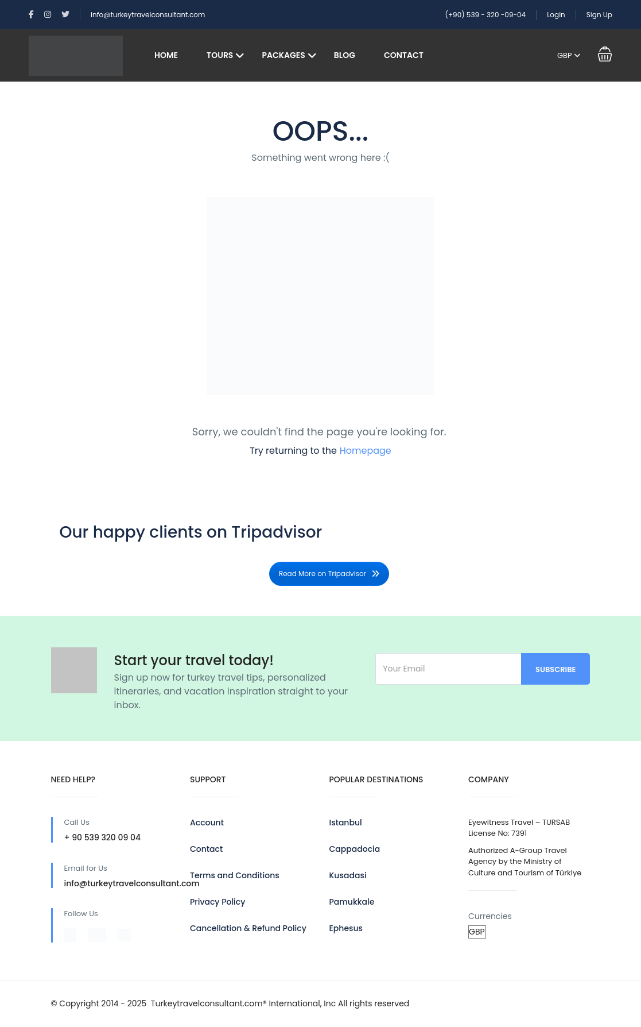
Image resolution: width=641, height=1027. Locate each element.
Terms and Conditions (234, 875)
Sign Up (599, 15)
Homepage (365, 450)
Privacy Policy (217, 902)
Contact (404, 55)
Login (556, 15)
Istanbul (345, 822)
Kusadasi (348, 875)
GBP (568, 55)
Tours (220, 55)
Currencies (490, 916)
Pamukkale (352, 902)
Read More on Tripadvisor (329, 573)
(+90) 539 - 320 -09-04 (485, 15)
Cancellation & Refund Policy (248, 928)
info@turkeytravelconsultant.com (148, 15)
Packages (283, 55)
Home (166, 55)
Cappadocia (354, 849)
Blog (344, 55)
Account (207, 822)
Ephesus (346, 928)
